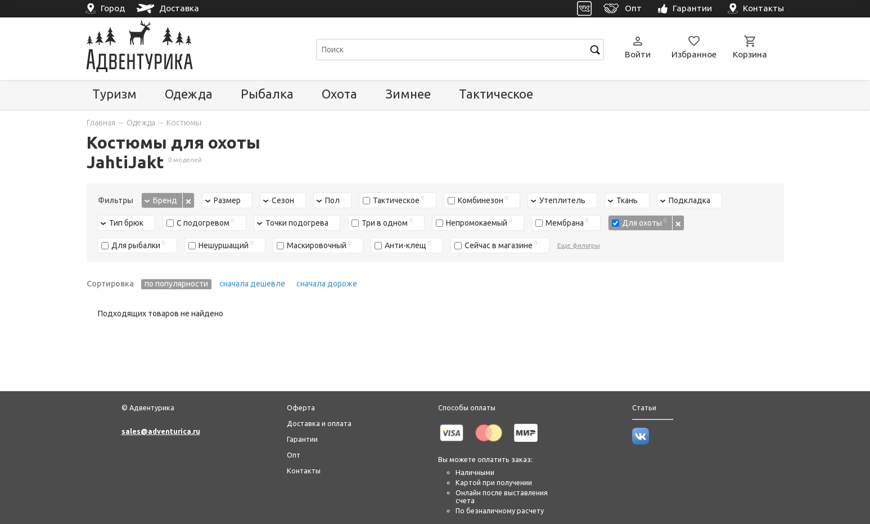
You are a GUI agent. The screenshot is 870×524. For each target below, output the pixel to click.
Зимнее (408, 94)
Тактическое (496, 94)
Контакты (304, 470)
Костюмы (183, 122)
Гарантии (302, 439)
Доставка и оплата (319, 423)
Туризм (114, 94)
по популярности (176, 283)
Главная (101, 122)
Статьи (644, 407)
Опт (293, 455)
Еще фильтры (578, 245)
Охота (339, 94)
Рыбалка (267, 94)
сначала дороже (326, 283)
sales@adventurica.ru (160, 431)
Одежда (189, 94)
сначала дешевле (252, 283)
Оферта (301, 407)
